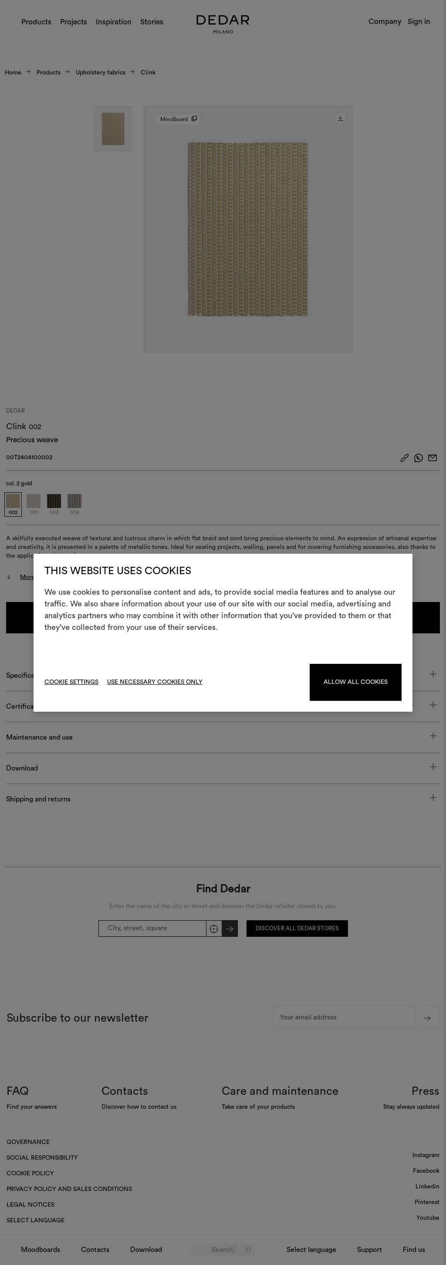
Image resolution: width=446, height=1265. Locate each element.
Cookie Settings (71, 682)
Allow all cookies (356, 682)
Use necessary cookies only (155, 682)
